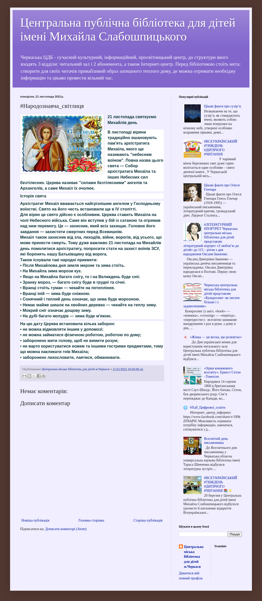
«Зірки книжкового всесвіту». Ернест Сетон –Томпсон (222, 372)
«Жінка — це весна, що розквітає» (216, 337)
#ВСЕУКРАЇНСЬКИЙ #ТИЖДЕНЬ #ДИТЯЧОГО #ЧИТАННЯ (220, 148)
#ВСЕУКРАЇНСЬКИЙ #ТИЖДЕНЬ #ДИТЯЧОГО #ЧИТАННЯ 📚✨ (220, 484)
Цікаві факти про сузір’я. (223, 106)
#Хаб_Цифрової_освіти (207, 407)
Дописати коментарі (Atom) (65, 529)
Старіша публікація (147, 520)
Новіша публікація (35, 520)
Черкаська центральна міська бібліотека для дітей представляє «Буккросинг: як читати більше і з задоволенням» (211, 295)
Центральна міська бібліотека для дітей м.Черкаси (193, 556)
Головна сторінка (91, 520)
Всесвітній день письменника (216, 441)
